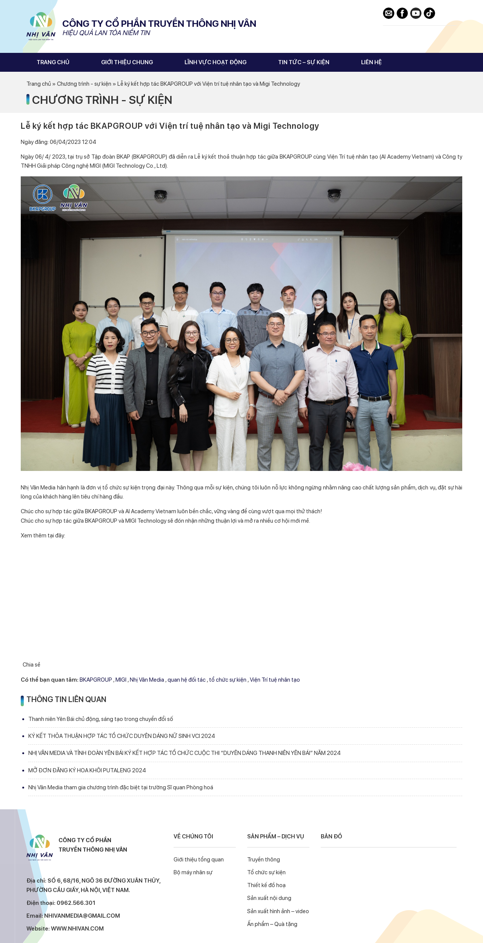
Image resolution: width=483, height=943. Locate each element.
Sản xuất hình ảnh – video (278, 911)
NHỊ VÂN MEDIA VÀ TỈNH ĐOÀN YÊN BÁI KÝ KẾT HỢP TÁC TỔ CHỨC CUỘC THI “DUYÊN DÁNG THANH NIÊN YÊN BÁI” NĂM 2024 (184, 753)
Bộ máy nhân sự (193, 872)
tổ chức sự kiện (227, 679)
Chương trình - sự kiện (102, 99)
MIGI (120, 679)
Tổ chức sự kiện (266, 872)
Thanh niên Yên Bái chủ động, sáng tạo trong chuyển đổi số (100, 719)
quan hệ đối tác (187, 679)
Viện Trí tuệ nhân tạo (275, 679)
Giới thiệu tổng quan (199, 859)
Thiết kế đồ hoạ (266, 885)
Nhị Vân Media (41, 26)
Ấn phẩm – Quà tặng (272, 924)
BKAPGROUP (96, 679)
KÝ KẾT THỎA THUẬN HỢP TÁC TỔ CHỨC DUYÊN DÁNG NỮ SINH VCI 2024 (121, 736)
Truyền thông (263, 859)
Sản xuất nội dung (269, 898)
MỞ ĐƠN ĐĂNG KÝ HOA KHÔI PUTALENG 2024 (87, 770)
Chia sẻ (31, 664)
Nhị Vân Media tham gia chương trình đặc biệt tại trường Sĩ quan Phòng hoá (120, 787)
